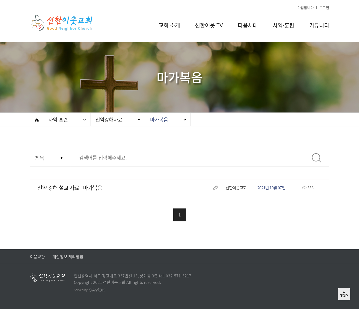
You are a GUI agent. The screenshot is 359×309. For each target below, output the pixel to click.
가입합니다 (305, 7)
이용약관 (37, 256)
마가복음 (159, 119)
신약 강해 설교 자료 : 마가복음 (69, 187)
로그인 (324, 7)
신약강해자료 (108, 119)
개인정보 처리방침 (67, 256)
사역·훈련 (58, 119)
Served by (89, 290)
